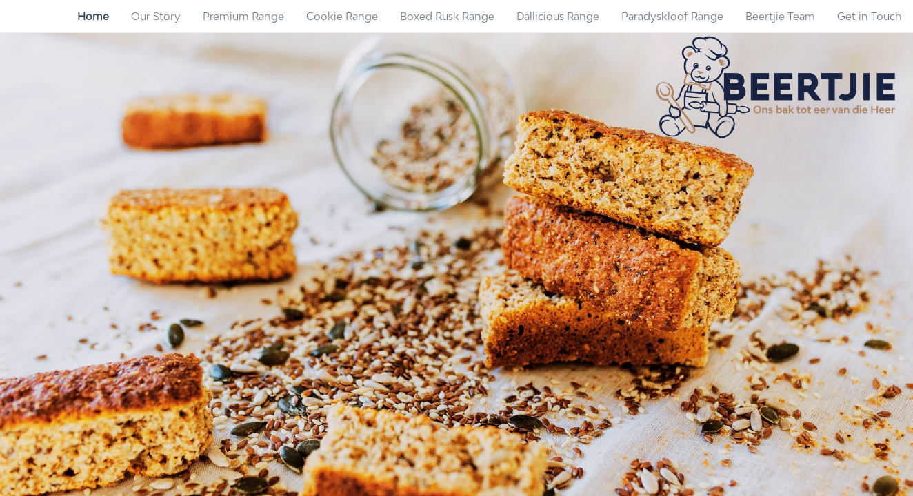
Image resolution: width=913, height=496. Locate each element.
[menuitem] (93, 16)
